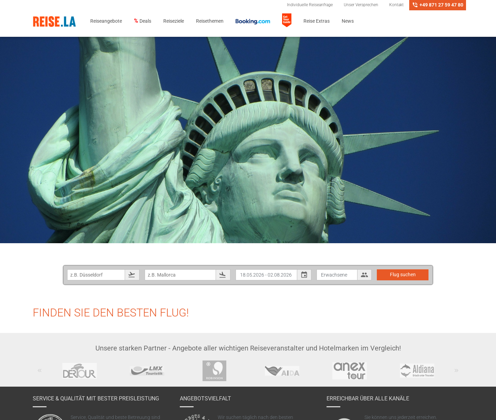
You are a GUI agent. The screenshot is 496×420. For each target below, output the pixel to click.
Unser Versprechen (361, 4)
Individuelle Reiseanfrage (310, 4)
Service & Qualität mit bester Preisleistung (96, 398)
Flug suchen (403, 274)
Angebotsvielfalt (205, 398)
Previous (39, 374)
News (348, 21)
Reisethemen (210, 21)
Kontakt (396, 4)
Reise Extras (316, 21)
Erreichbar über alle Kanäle (368, 398)
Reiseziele (173, 21)
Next (457, 374)
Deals (145, 21)
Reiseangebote (106, 21)
